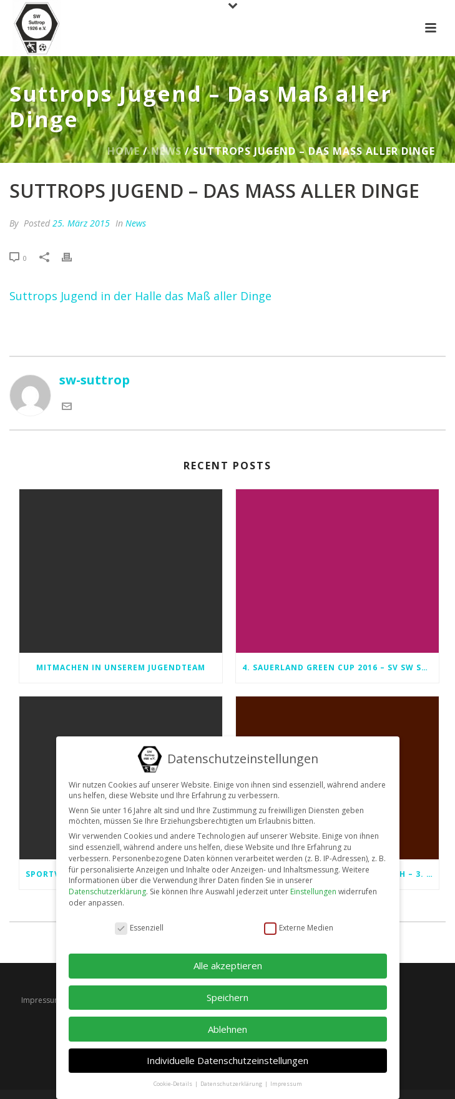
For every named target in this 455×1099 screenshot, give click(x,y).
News (166, 151)
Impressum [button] (286, 1075)
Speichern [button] (227, 988)
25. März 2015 (81, 223)
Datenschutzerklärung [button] (231, 1075)
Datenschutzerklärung (107, 882)
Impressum (41, 1000)
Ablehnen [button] (227, 1020)
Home (123, 151)
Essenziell (139, 919)
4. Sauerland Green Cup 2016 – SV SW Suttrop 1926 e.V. (340, 667)
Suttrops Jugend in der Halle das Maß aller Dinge (140, 295)
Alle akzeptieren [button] (227, 956)
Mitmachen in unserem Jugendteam (120, 667)
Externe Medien (298, 919)
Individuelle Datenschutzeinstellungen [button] (227, 1051)
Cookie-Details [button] (173, 1075)
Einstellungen (313, 882)
